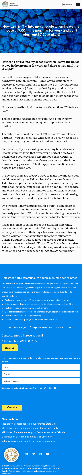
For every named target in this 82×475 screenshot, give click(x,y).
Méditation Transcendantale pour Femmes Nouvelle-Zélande (33, 432)
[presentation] (22, 397)
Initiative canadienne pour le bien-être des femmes (28, 440)
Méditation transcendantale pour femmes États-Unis (29, 423)
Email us (9, 347)
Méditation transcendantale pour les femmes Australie (30, 428)
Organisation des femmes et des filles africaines (27, 436)
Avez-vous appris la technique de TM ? (20, 388)
